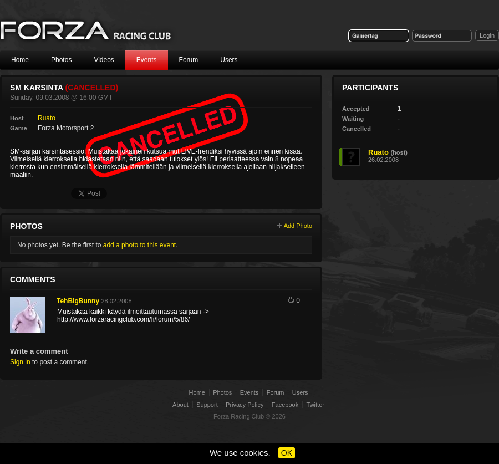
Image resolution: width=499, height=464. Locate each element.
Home (20, 60)
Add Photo (298, 225)
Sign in (20, 362)
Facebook (285, 404)
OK (286, 452)
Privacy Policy (244, 404)
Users (228, 60)
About (180, 404)
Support (207, 404)
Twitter (315, 404)
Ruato (46, 118)
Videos (104, 60)
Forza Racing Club (238, 416)
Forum (188, 60)
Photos (61, 60)
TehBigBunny (78, 301)
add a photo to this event (139, 245)
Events (146, 60)
